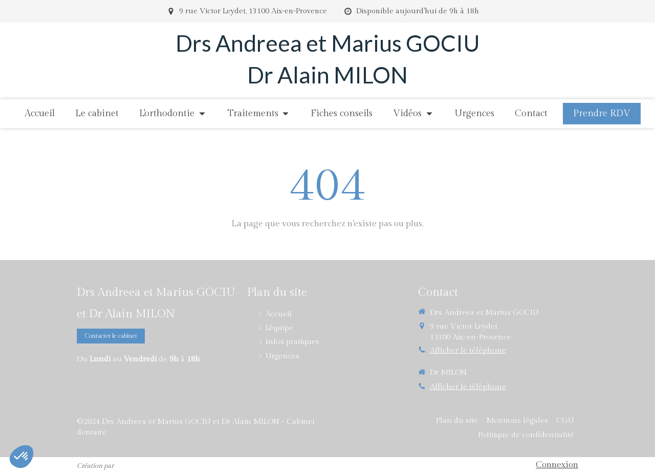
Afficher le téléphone (468, 350)
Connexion (557, 465)
